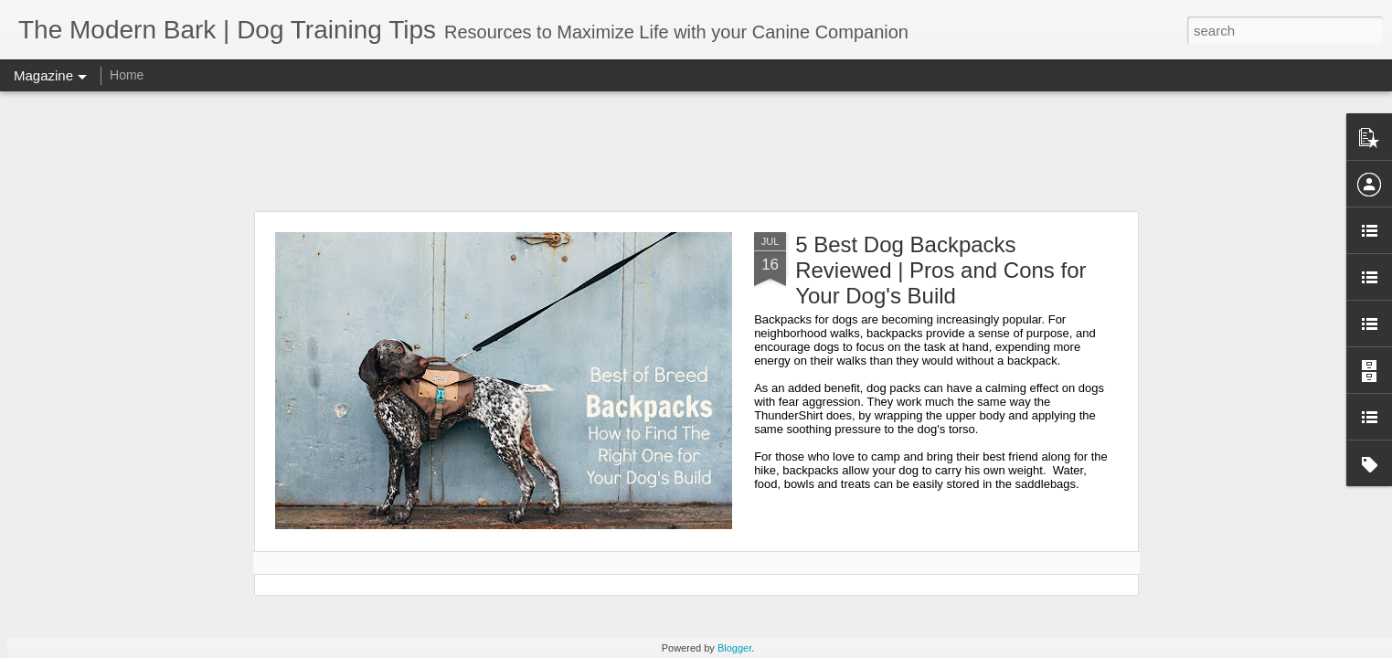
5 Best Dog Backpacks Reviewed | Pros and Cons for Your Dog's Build (940, 270)
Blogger (734, 647)
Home (126, 75)
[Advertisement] (696, 151)
